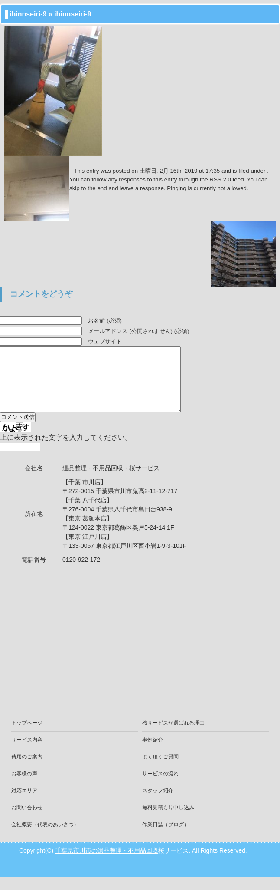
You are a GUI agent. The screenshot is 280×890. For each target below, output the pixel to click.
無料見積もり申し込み (168, 820)
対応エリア (24, 804)
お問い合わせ (26, 820)
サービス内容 (26, 753)
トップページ (26, 736)
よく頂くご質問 (160, 770)
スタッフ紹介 (157, 804)
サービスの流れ (160, 787)
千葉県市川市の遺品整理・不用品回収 (106, 863)
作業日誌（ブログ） (165, 837)
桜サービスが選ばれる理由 (173, 736)
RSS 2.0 (220, 179)
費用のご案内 (26, 770)
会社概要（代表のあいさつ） (45, 837)
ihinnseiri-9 (28, 14)
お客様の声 (24, 787)
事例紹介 (152, 753)
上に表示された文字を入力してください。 (66, 450)
